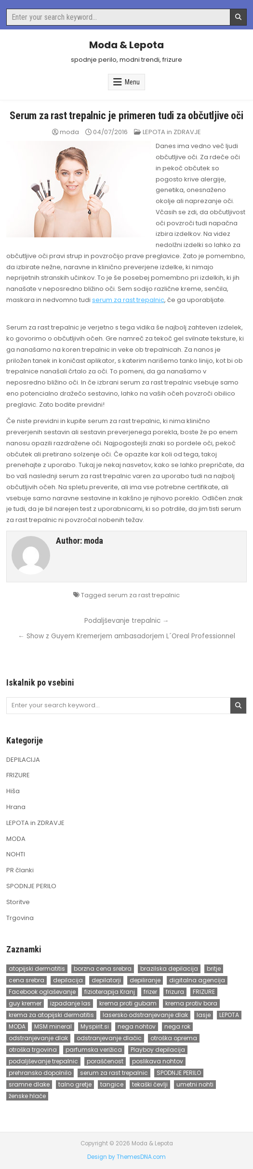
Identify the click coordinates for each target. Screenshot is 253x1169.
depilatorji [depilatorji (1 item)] (106, 980)
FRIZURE (18, 775)
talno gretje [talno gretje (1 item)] (75, 1084)
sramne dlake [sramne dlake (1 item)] (29, 1084)
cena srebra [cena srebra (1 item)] (26, 980)
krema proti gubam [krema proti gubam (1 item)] (128, 1003)
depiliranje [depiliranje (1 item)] (145, 980)
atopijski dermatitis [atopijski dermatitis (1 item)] (37, 968)
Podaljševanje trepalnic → (126, 620)
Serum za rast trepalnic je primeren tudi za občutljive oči (126, 116)
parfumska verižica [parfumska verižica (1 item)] (94, 1049)
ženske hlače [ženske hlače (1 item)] (27, 1096)
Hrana (16, 806)
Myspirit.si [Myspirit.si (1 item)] (94, 1026)
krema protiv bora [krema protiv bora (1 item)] (191, 1003)
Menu (132, 82)
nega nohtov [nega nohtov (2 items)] (137, 1026)
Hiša (13, 791)
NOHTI (15, 854)
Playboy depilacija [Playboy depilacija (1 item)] (158, 1049)
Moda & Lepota (126, 45)
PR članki (20, 870)
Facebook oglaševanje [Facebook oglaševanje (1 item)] (42, 992)
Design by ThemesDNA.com (126, 1157)
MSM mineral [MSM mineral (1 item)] (53, 1026)
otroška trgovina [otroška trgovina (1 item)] (33, 1049)
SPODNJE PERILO (31, 886)
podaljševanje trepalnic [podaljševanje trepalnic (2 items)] (43, 1061)
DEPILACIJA (23, 759)
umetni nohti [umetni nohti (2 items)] (194, 1084)
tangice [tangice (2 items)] (111, 1084)
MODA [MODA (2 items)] (17, 1026)
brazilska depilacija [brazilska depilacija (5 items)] (169, 968)
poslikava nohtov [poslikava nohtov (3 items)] (157, 1061)
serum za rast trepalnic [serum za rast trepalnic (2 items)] (114, 1073)
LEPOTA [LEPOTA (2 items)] (229, 1015)
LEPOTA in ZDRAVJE (172, 132)
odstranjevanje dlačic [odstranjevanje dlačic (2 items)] (109, 1038)
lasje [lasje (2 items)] (204, 1015)
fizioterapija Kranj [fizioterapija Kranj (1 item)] (109, 992)
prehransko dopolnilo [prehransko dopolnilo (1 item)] (40, 1073)
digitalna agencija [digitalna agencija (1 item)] (197, 980)
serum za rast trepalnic (128, 299)
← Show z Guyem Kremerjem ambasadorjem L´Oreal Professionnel (126, 636)
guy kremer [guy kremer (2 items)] (25, 1003)
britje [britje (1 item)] (214, 968)
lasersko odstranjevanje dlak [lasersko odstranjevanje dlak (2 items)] (145, 1015)
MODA (16, 838)
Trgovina (20, 917)
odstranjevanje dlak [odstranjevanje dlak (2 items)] (38, 1038)
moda (69, 132)
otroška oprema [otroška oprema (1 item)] (173, 1038)
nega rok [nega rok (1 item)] (177, 1026)
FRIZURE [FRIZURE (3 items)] (204, 992)
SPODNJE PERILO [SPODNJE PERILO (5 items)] (179, 1073)
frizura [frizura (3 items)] (175, 992)
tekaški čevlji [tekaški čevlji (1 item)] (150, 1084)
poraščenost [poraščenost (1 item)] (105, 1061)
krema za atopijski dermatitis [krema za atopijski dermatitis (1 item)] (51, 1015)
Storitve (18, 902)
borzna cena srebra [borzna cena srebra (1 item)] (103, 968)
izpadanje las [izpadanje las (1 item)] (70, 1003)
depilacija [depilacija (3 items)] (68, 980)
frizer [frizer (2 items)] (150, 992)
